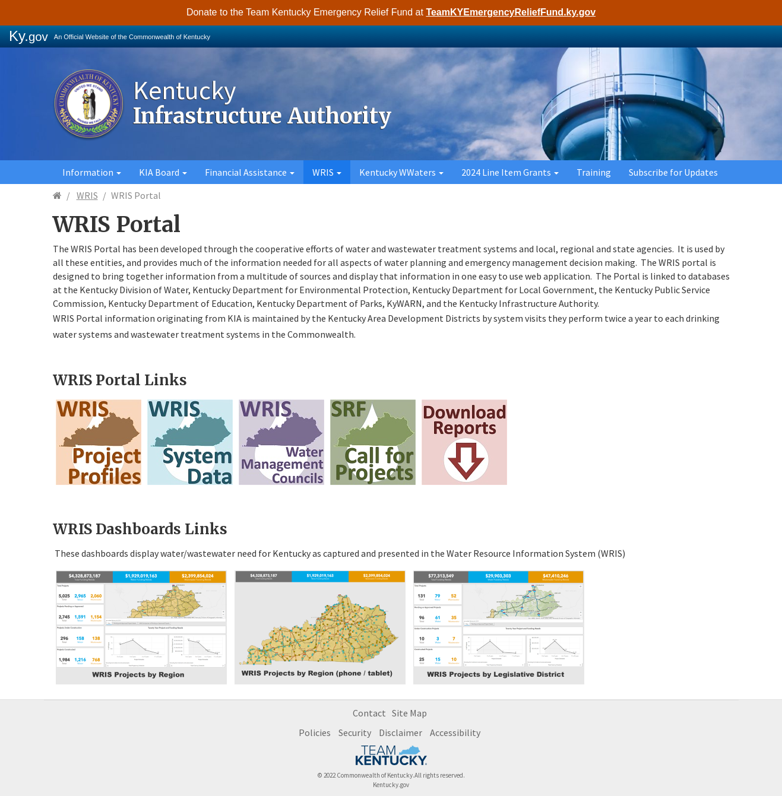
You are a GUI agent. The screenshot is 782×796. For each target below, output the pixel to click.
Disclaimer (400, 732)
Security (354, 732)
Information (91, 172)
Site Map (409, 713)
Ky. (28, 36)
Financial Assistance (250, 172)
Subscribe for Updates (673, 172)
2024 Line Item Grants (510, 172)
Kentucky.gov (391, 785)
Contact (369, 713)
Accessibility (455, 732)
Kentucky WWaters (401, 172)
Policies (315, 732)
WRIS (326, 172)
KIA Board (163, 172)
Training (594, 172)
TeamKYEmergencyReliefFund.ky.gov (511, 12)
